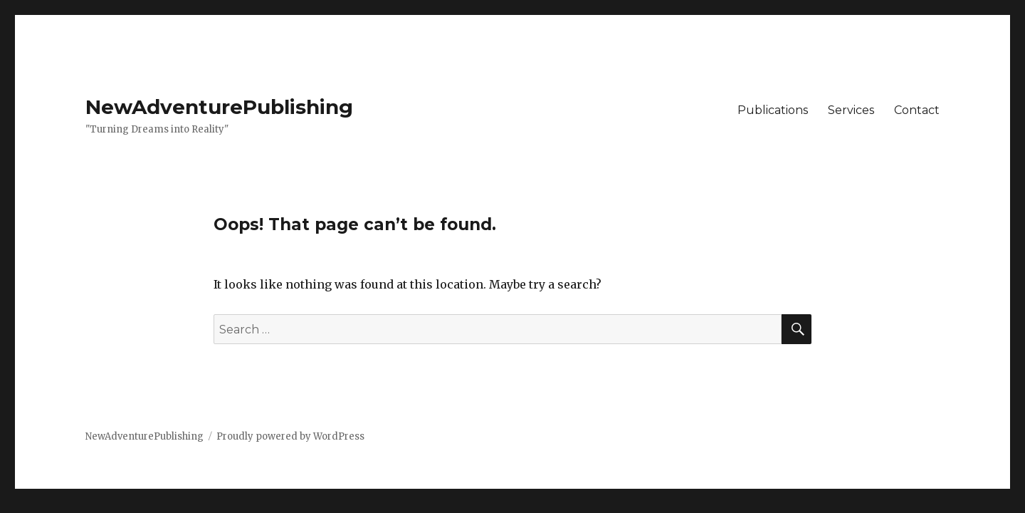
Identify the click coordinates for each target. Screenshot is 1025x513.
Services (851, 110)
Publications (772, 110)
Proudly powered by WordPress (290, 436)
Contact (917, 110)
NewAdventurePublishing (219, 107)
